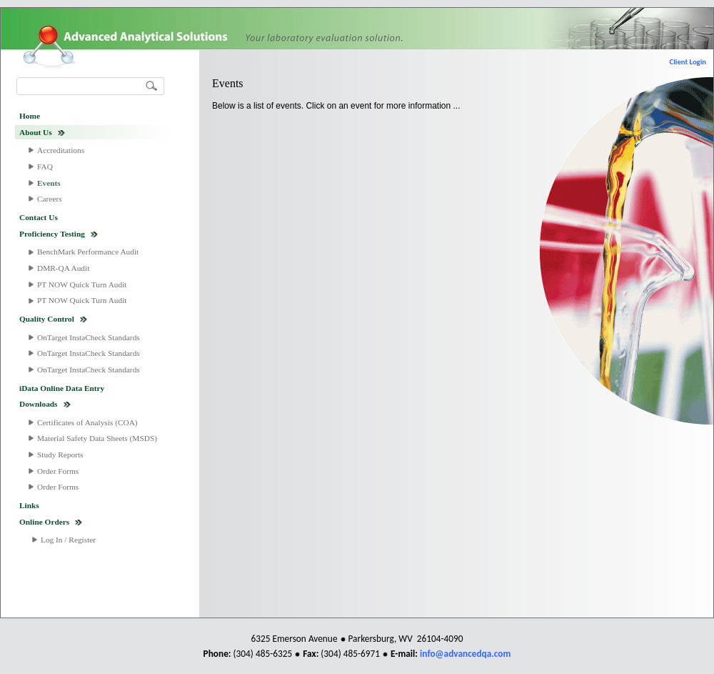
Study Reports (60, 454)
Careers (49, 198)
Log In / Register (68, 539)
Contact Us (38, 217)
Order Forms (58, 471)
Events (49, 183)
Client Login (688, 61)
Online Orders (44, 521)
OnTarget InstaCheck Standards (88, 337)
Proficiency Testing (52, 233)
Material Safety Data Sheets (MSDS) (97, 438)
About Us (35, 132)
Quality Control (46, 318)
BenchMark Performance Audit (88, 251)
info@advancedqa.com (465, 654)
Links (29, 505)
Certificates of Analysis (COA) (87, 422)
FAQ (45, 166)
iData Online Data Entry (61, 388)
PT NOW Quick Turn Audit (81, 284)
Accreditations (60, 150)
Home (29, 115)
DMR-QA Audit (63, 268)
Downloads (38, 404)
